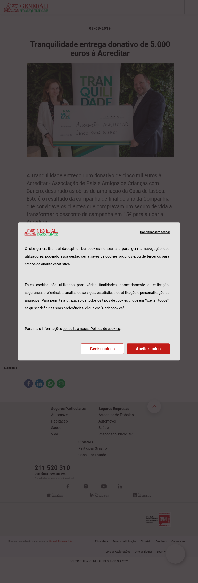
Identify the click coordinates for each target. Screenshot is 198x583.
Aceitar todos (148, 349)
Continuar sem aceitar (155, 232)
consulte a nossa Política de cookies (91, 329)
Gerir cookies (102, 349)
